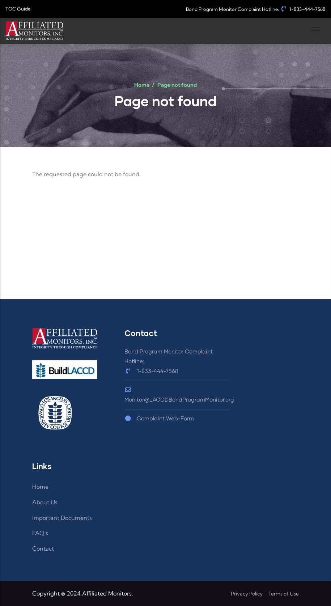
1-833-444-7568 (303, 9)
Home (142, 84)
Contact (43, 548)
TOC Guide (17, 9)
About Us (45, 502)
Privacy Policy (247, 593)
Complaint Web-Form (159, 418)
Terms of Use (283, 593)
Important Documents (62, 517)
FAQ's (40, 533)
